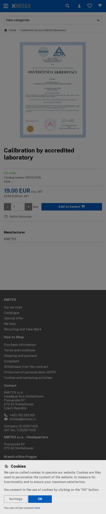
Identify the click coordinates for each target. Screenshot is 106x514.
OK (40, 499)
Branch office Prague (20, 457)
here (37, 507)
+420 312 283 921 (19, 415)
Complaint (11, 361)
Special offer (14, 318)
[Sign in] (79, 6)
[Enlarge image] (53, 90)
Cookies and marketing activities (28, 378)
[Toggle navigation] (6, 6)
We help (10, 324)
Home (10, 30)
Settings (16, 499)
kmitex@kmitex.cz (20, 419)
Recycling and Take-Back (22, 329)
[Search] (67, 6)
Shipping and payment (20, 356)
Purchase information (20, 345)
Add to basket (71, 207)
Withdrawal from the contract (26, 367)
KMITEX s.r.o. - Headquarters (26, 437)
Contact (10, 385)
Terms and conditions (19, 350)
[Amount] (18, 207)
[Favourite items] (89, 6)
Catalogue (11, 313)
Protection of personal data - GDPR (30, 372)
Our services (13, 307)
